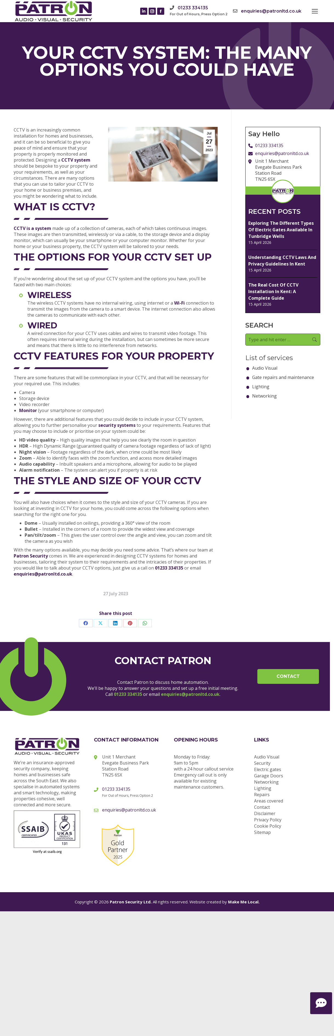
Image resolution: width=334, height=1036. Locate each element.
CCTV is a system (32, 228)
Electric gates (267, 769)
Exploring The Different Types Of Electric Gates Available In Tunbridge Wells (281, 229)
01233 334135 (193, 7)
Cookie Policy (267, 826)
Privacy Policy (267, 820)
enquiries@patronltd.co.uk (271, 11)
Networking (264, 396)
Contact (288, 676)
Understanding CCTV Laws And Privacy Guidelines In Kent (282, 260)
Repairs (262, 795)
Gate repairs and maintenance (283, 377)
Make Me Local (243, 901)
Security (262, 763)
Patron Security (31, 556)
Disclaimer (264, 813)
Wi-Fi (179, 303)
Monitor (28, 410)
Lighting (260, 387)
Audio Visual (264, 368)
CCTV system (75, 160)
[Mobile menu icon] (314, 11)
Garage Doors (268, 776)
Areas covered (268, 801)
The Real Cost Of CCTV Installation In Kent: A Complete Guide (273, 291)
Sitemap (262, 832)
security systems (117, 425)
